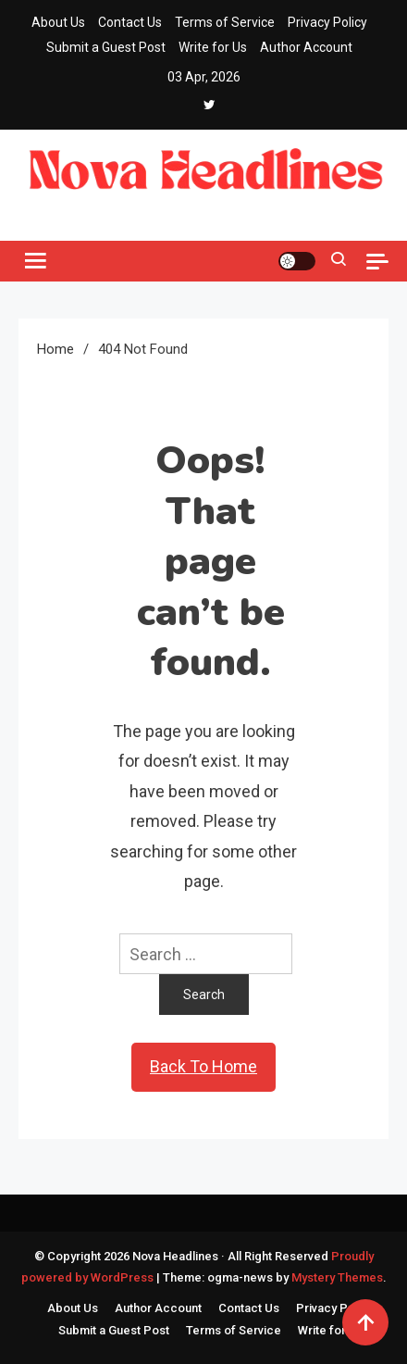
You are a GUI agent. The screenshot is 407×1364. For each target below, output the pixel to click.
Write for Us (213, 47)
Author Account (306, 47)
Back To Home (203, 1066)
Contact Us (130, 22)
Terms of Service (225, 22)
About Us (58, 22)
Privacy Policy (327, 22)
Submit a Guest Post (106, 47)
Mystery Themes (337, 1277)
